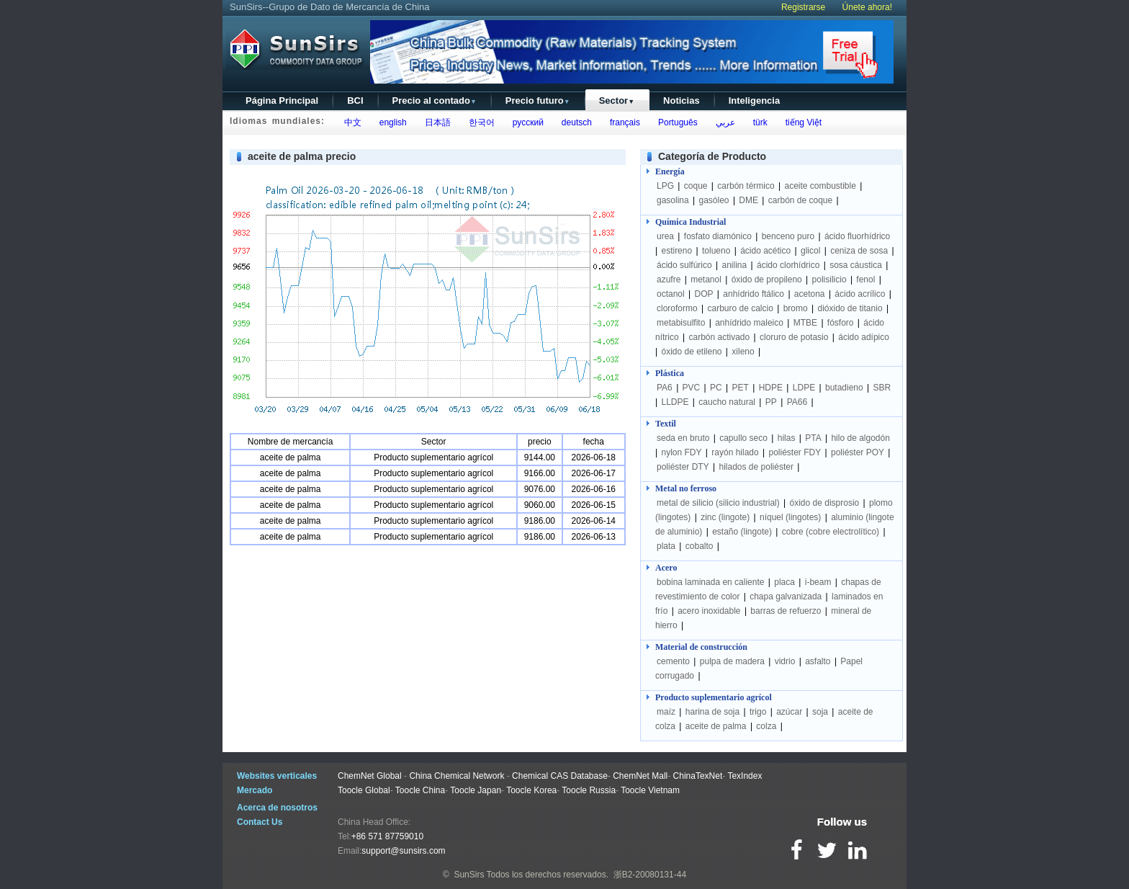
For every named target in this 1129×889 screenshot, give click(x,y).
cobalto (699, 546)
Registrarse (803, 7)
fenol (865, 279)
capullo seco (743, 438)
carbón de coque (800, 200)
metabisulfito (681, 323)
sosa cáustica (855, 265)
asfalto (817, 661)
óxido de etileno (691, 352)
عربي (723, 122)
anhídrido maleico (749, 323)
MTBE (805, 323)
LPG (665, 186)
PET (740, 388)
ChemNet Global (370, 776)
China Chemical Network (456, 776)
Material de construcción (701, 647)
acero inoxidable (709, 611)
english (390, 122)
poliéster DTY (683, 467)
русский (526, 122)
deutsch (574, 122)
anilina (734, 265)
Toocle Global (364, 790)
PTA (813, 438)
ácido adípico (863, 337)
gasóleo (714, 200)
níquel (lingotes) (790, 517)
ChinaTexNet (698, 776)
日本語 (435, 122)
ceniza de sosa (859, 251)
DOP (704, 294)
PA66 (797, 402)
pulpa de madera (732, 661)
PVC (692, 388)
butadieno (844, 388)
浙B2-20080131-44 (649, 875)
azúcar (789, 712)
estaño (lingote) (742, 532)
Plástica (669, 373)
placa (784, 582)
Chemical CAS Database (560, 776)
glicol (810, 251)
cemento (673, 661)
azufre (668, 279)
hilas (787, 438)
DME (748, 200)
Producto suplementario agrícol (713, 697)
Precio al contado (434, 100)
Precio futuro (537, 100)
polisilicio (829, 279)
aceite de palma (716, 726)
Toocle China (420, 790)
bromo (795, 308)
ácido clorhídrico (788, 265)
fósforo (840, 323)
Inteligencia (755, 100)
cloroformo (677, 308)
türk (758, 122)
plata (666, 546)
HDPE (771, 388)
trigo (758, 712)
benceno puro (788, 236)
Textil (665, 424)
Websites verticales (277, 776)
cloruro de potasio (794, 337)
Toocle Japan (475, 790)
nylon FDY (681, 452)
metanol (706, 279)
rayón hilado (734, 452)
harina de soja (712, 712)
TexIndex (744, 776)
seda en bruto (683, 438)
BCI (355, 100)
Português (675, 122)
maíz (666, 712)
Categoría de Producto (712, 156)
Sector (616, 100)
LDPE (804, 388)
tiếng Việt (801, 122)
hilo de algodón (860, 438)
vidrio (785, 661)
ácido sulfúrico (684, 265)
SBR (882, 388)
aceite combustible (819, 186)
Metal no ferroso (685, 488)
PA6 (665, 388)
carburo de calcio (740, 308)
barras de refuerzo (785, 611)
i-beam (818, 582)
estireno (676, 251)
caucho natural (726, 402)
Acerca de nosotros (277, 808)
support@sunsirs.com (403, 851)
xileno (743, 352)
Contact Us (259, 822)
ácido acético (765, 251)
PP (771, 402)
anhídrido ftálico (753, 294)
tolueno (716, 251)
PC (716, 388)
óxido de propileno (767, 279)
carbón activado (719, 337)
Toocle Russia (589, 790)
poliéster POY (857, 452)
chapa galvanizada (786, 596)
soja (820, 712)
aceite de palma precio (302, 156)
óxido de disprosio (826, 503)
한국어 (479, 122)
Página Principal (282, 100)
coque (696, 186)
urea (665, 236)
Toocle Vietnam (650, 790)
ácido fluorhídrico (857, 236)
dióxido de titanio (849, 308)
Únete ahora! (867, 7)
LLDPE (674, 402)
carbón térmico (745, 186)
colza (766, 726)
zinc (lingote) (725, 517)
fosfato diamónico (718, 236)
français (622, 122)
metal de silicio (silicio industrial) (718, 503)
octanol (671, 294)
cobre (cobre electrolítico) (830, 532)
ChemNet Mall (640, 776)
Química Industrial (690, 222)
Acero (666, 568)
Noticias (681, 100)
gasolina (673, 200)
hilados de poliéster (756, 467)
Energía (670, 171)
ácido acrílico (860, 294)
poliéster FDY (794, 452)
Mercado (254, 790)
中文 (350, 122)
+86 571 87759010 (387, 836)
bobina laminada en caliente (710, 582)
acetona (809, 294)
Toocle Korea (531, 790)
